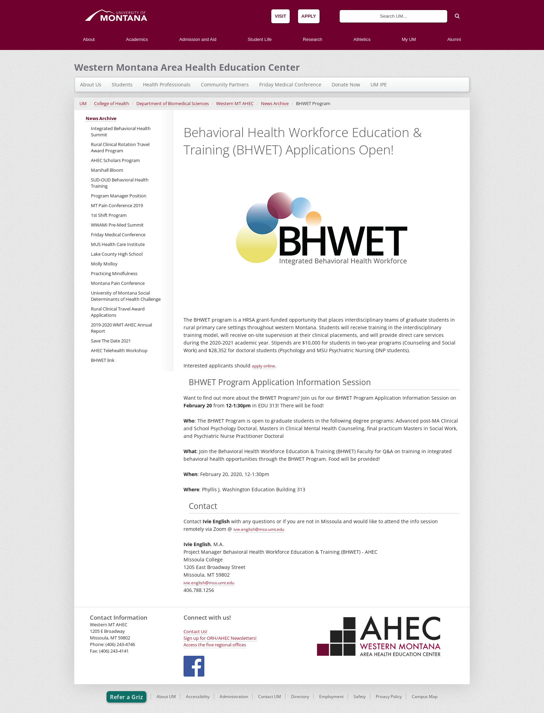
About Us (90, 84)
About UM (168, 698)
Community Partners (225, 84)
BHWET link (102, 360)
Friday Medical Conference (290, 84)
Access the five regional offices (215, 644)
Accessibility (200, 698)
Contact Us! (195, 631)
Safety (362, 698)
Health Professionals (166, 84)
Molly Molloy (104, 263)
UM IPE (379, 84)
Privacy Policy (391, 698)
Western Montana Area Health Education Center (187, 67)
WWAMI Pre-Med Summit (117, 225)
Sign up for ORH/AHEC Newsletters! (220, 638)
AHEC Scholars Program (115, 160)
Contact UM (272, 698)
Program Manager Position (118, 195)
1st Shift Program (109, 215)
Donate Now (346, 84)
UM (83, 104)
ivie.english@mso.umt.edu (264, 529)
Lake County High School (117, 254)
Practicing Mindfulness (114, 273)
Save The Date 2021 (111, 340)
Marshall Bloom (107, 170)
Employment (334, 698)
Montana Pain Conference (118, 283)
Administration (236, 698)
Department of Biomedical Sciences (172, 104)
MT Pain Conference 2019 (117, 205)
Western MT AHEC (235, 104)
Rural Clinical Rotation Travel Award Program (120, 147)
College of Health (111, 104)
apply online (266, 365)
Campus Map (427, 698)
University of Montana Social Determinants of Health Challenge (126, 296)
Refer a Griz (126, 698)
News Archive (275, 104)
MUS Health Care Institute (118, 244)
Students (122, 84)
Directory (303, 698)
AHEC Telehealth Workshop (119, 350)
